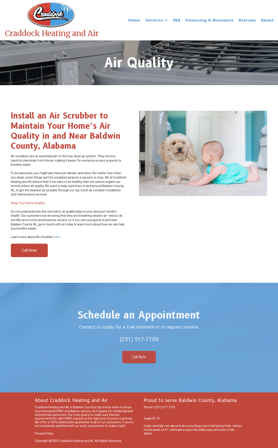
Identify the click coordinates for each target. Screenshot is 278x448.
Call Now (29, 250)
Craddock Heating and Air (52, 33)
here (57, 237)
